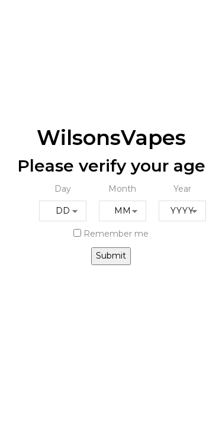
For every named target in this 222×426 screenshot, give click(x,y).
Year (182, 188)
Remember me (111, 233)
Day (62, 188)
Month (122, 188)
